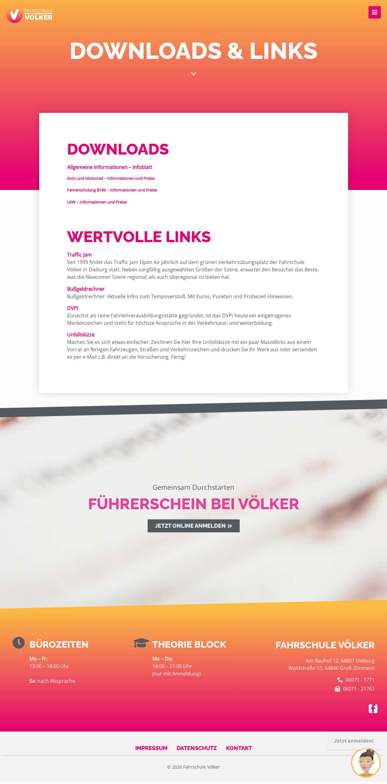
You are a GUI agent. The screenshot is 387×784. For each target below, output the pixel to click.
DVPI (72, 310)
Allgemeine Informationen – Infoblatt (109, 170)
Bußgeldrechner (86, 291)
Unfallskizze (81, 337)
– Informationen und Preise (110, 181)
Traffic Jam (79, 257)
